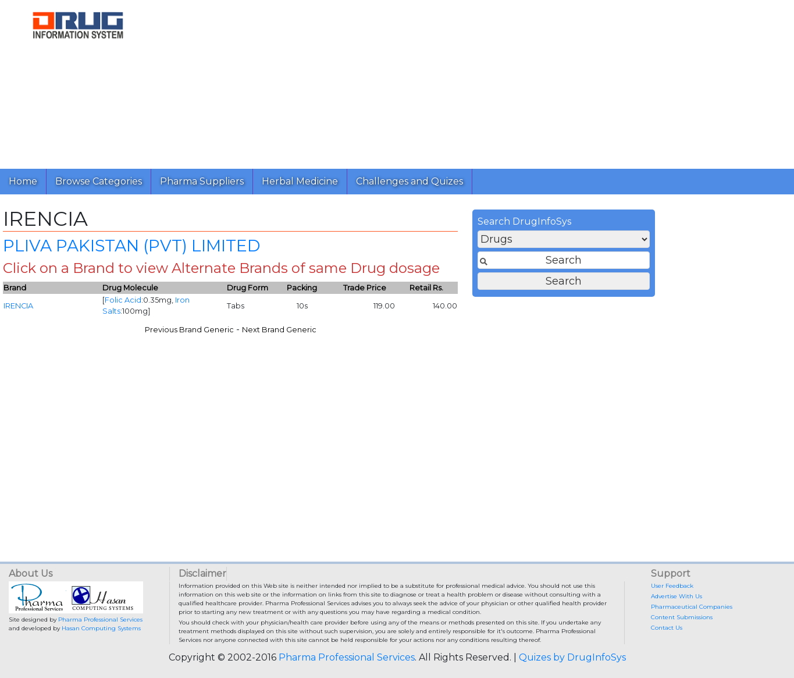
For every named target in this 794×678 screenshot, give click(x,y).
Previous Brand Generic (388, 333)
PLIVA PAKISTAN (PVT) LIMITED (331, 249)
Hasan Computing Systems (101, 628)
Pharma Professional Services (100, 619)
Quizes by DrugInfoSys (572, 657)
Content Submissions (682, 617)
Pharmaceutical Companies (691, 606)
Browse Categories (98, 181)
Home (23, 181)
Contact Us (666, 627)
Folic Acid (323, 304)
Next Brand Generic (478, 333)
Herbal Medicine (300, 181)
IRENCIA (218, 309)
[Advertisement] (470, 81)
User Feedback (672, 586)
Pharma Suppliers (202, 181)
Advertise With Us (676, 596)
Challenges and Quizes (409, 181)
